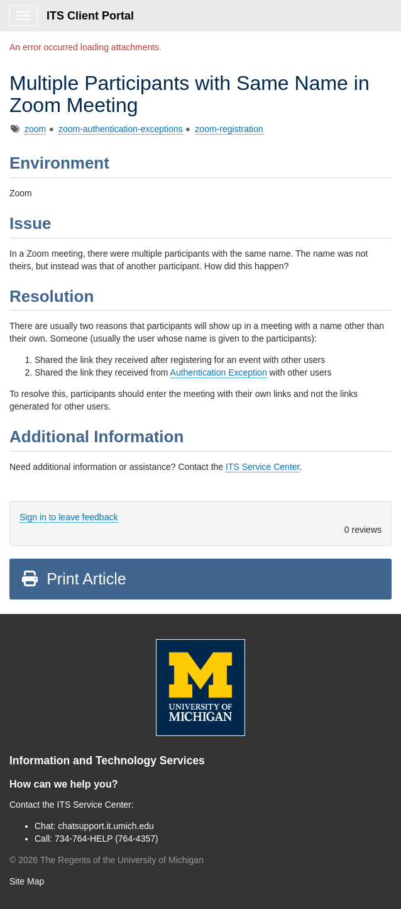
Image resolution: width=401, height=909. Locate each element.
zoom (35, 129)
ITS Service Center (263, 467)
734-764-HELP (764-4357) (106, 839)
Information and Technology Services (107, 760)
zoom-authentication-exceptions (120, 129)
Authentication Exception (218, 372)
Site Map (26, 881)
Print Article (73, 579)
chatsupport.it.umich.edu (106, 826)
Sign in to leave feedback (68, 517)
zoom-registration (229, 129)
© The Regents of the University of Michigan (106, 860)
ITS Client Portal (90, 15)
